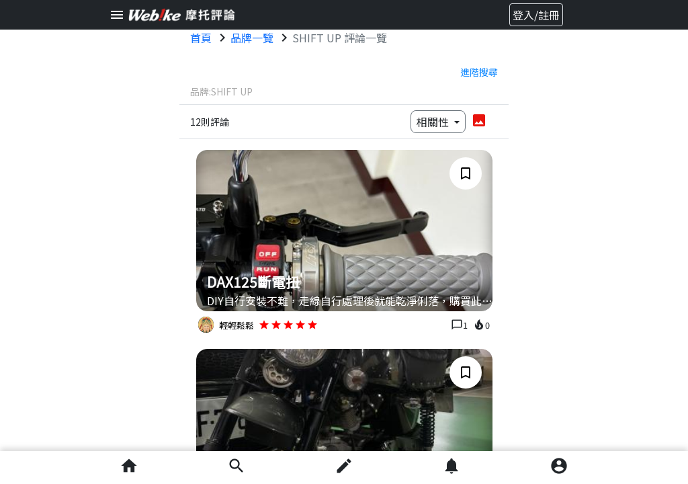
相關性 (434, 122)
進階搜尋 (479, 72)
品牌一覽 (251, 38)
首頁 (201, 38)
